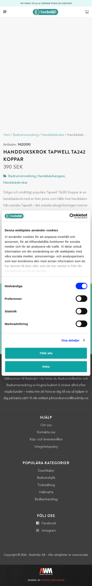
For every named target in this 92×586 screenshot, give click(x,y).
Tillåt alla (46, 353)
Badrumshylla (46, 478)
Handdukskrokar (52, 135)
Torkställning (46, 485)
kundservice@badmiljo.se (71, 398)
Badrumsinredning (25, 135)
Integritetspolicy (46, 446)
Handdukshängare (51, 176)
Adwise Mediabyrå (53, 580)
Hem (6, 135)
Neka (46, 366)
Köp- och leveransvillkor (46, 439)
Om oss (46, 425)
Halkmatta (46, 492)
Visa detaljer (70, 340)
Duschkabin (46, 470)
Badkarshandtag (46, 499)
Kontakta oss (46, 432)
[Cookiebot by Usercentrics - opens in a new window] (69, 216)
